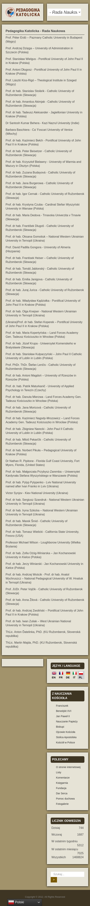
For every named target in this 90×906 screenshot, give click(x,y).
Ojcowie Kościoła (65, 732)
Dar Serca (61, 793)
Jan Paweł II (63, 716)
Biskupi (60, 726)
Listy (58, 772)
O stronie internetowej (68, 767)
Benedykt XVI (63, 711)
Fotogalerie (62, 803)
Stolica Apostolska (66, 737)
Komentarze (63, 777)
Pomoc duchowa (65, 798)
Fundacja (61, 788)
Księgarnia (62, 782)
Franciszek (62, 705)
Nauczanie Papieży (67, 721)
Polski (16, 902)
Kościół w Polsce (65, 742)
